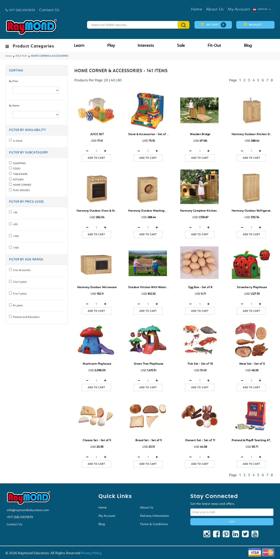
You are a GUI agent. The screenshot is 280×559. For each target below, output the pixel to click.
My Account (106, 516)
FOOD (16, 168)
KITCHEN (17, 179)
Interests (146, 45)
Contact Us (14, 524)
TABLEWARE (20, 174)
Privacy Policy (91, 553)
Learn (79, 45)
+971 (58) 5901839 (20, 517)
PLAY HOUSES (21, 190)
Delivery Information (154, 516)
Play (111, 45)
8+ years (17, 305)
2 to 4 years (19, 281)
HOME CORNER (21, 184)
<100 (15, 236)
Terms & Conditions (154, 524)
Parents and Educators (25, 317)
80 (119, 80)
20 (106, 80)
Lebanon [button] (262, 8)
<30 (14, 212)
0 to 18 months (21, 270)
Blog (248, 45)
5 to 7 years (19, 293)
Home (8, 55)
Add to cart (96, 158)
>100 (15, 247)
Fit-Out (214, 45)
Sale (181, 45)
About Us (146, 507)
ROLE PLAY (21, 55)
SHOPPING (19, 163)
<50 (15, 224)
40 (113, 80)
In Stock (17, 140)
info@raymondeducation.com (28, 510)
